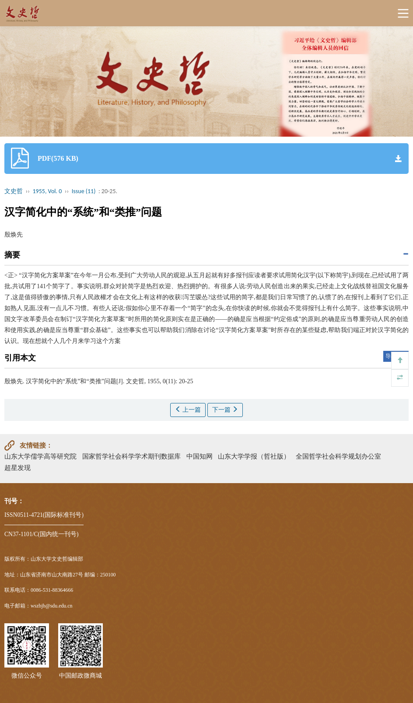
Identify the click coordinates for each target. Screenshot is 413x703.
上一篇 (188, 409)
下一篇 (225, 409)
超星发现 (17, 467)
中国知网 (199, 456)
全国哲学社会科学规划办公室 (338, 456)
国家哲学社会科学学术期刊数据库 (131, 456)
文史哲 (13, 191)
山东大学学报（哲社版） (254, 456)
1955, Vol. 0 (47, 191)
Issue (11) (84, 191)
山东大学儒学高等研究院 (40, 456)
